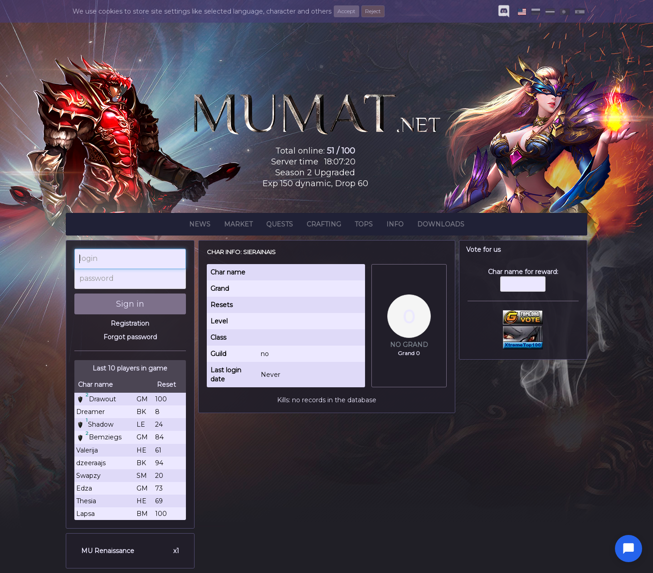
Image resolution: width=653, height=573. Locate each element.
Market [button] (238, 225)
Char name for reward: (523, 284)
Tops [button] (364, 225)
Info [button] (395, 225)
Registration (130, 323)
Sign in (130, 304)
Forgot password (130, 337)
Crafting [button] (324, 225)
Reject (373, 11)
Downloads (440, 225)
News (199, 225)
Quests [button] (279, 225)
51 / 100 (341, 151)
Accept (346, 11)
